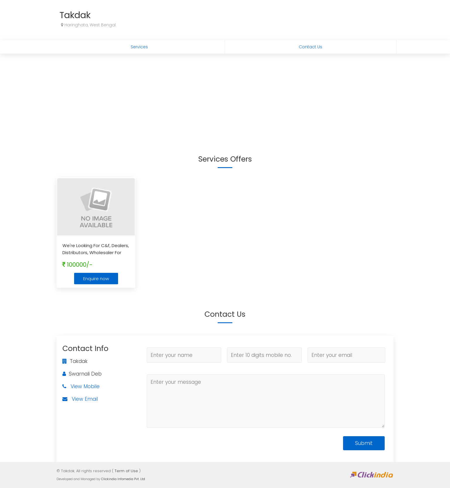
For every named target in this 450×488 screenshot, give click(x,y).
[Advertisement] (225, 97)
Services (139, 47)
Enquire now (96, 278)
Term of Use (126, 471)
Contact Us (310, 47)
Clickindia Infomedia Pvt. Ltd (123, 479)
